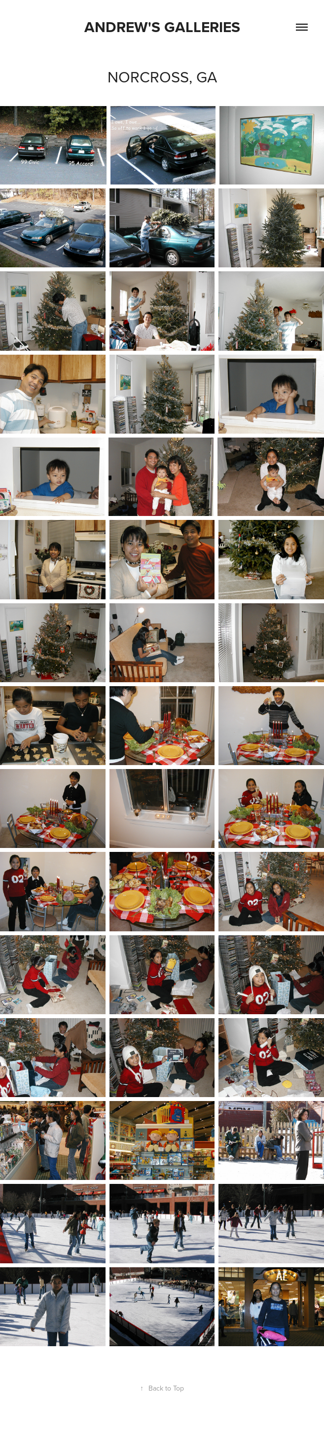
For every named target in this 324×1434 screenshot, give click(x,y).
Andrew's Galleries (162, 26)
